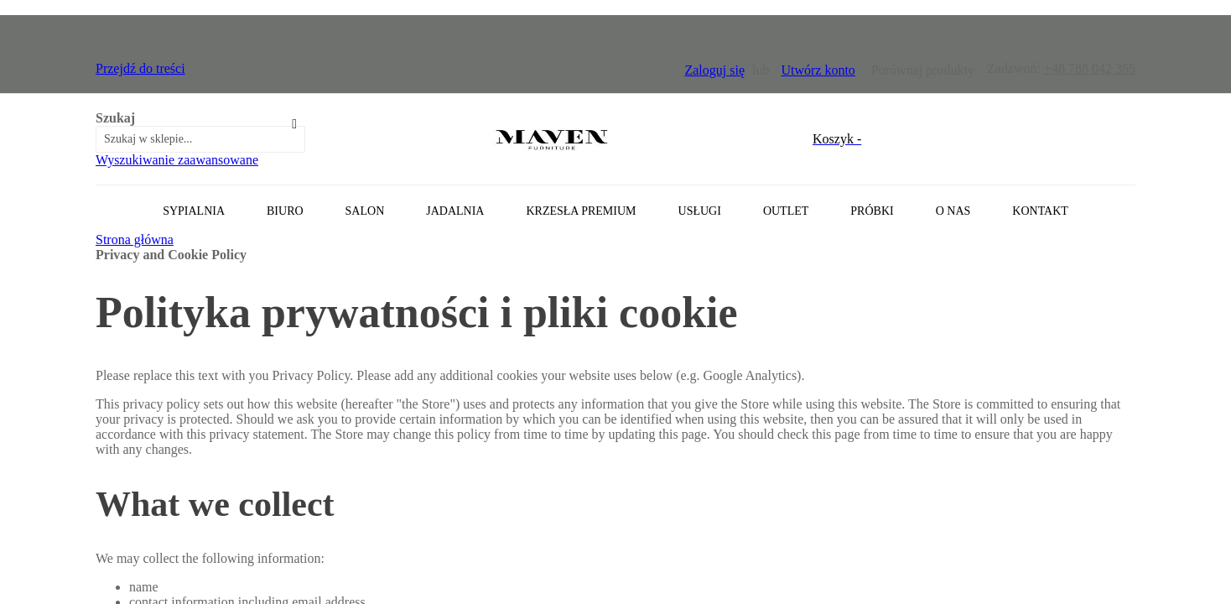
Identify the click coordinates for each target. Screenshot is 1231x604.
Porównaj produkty (922, 70)
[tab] (615, 208)
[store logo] (552, 139)
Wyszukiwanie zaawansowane (177, 160)
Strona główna (135, 239)
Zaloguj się (714, 70)
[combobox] (200, 139)
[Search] (294, 124)
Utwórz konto (817, 70)
